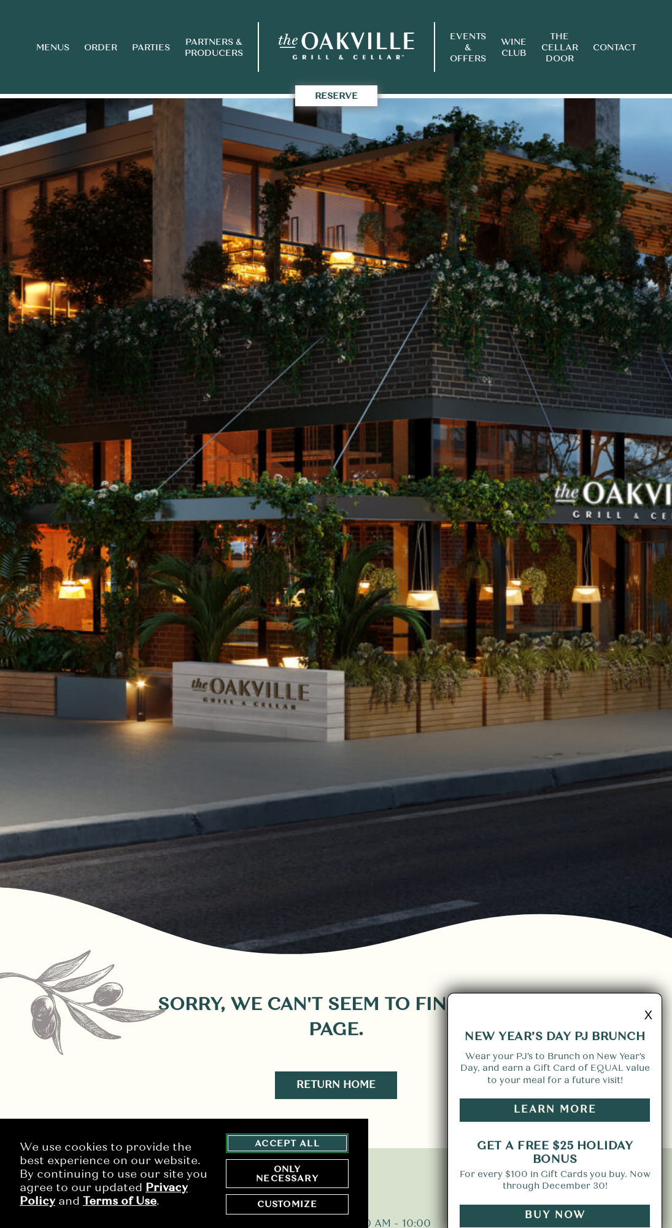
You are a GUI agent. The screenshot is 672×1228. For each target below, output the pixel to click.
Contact (614, 47)
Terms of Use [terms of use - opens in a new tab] (119, 1201)
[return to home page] (346, 47)
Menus (52, 47)
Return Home (336, 1084)
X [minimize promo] (648, 1021)
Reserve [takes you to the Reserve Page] (336, 95)
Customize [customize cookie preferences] (287, 1204)
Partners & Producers (214, 47)
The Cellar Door (559, 47)
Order (100, 47)
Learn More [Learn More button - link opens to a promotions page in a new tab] (555, 1116)
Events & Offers (468, 47)
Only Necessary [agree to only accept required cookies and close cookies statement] (287, 1174)
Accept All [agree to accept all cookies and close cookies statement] (287, 1143)
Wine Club (514, 47)
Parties (151, 47)
